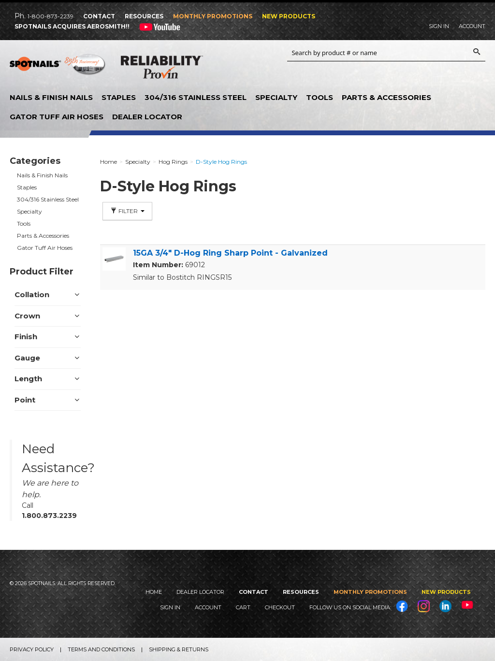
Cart (243, 607)
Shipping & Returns (178, 649)
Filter (127, 211)
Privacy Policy (32, 649)
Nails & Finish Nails (51, 97)
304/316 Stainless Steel (196, 97)
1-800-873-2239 (50, 16)
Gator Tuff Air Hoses (56, 116)
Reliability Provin (162, 69)
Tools (319, 97)
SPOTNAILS (58, 67)
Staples (119, 97)
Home (154, 592)
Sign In (439, 26)
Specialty (276, 97)
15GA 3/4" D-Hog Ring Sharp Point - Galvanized (230, 253)
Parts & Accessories (386, 97)
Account (472, 26)
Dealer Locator (147, 116)
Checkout (280, 607)
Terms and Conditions (101, 649)
